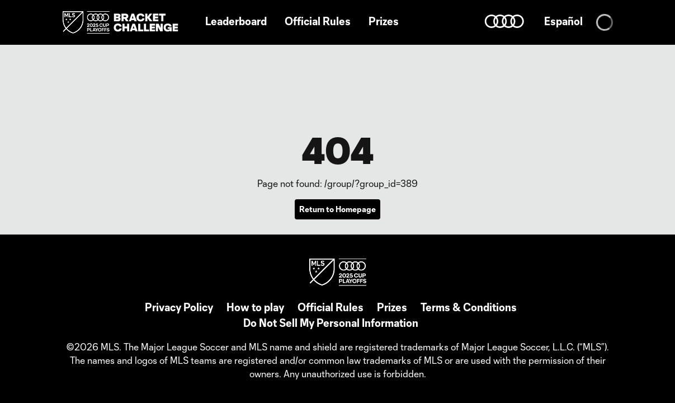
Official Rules (331, 307)
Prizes (392, 307)
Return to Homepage (337, 209)
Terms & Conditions (469, 307)
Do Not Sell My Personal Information (330, 323)
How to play (255, 307)
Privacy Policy (179, 307)
